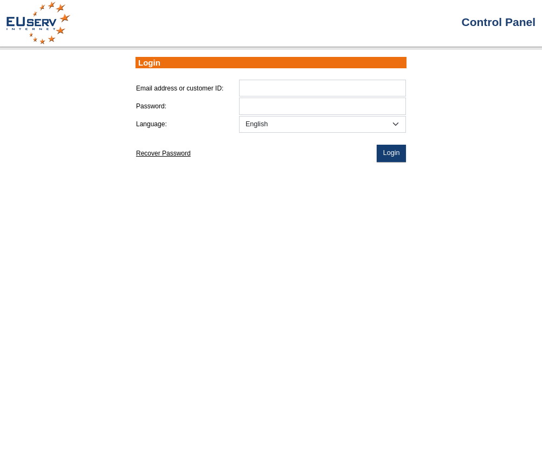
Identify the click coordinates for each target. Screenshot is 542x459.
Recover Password (163, 153)
